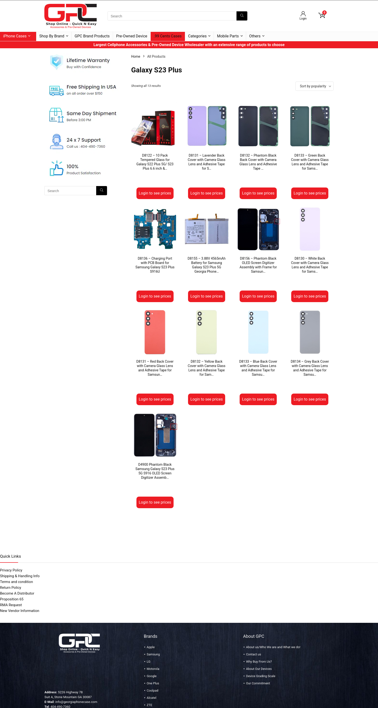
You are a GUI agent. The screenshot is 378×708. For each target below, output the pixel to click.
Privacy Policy (11, 570)
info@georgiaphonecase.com (76, 702)
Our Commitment (258, 683)
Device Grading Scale (260, 676)
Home (135, 56)
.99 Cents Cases (168, 36)
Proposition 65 (11, 599)
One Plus (153, 683)
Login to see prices (155, 193)
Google (151, 676)
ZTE (149, 705)
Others (255, 36)
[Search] (241, 16)
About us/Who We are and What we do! (273, 647)
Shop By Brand (51, 36)
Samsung (153, 654)
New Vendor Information (19, 611)
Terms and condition (16, 582)
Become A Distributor (17, 593)
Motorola (153, 669)
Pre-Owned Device (131, 36)
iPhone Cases (15, 36)
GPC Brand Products (92, 36)
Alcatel (151, 698)
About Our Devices (259, 669)
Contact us (253, 654)
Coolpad (152, 690)
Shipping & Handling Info (20, 576)
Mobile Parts (228, 36)
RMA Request (11, 605)
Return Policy (10, 587)
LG (148, 661)
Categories (197, 36)
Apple (151, 647)
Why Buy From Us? (259, 661)
